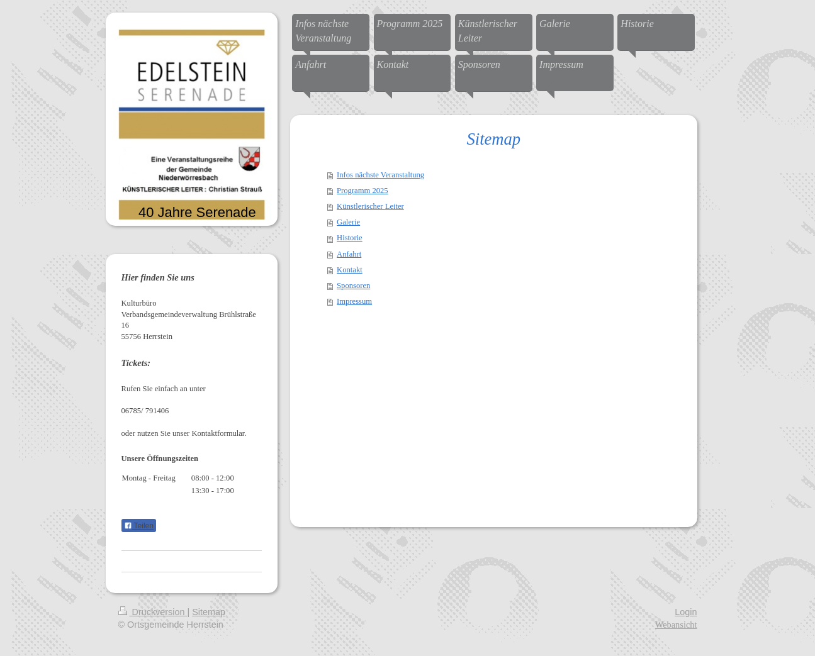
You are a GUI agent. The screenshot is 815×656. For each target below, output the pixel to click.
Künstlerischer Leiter (370, 206)
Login (686, 612)
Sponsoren (353, 285)
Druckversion (153, 612)
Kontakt (350, 269)
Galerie (348, 222)
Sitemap (208, 612)
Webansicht (676, 625)
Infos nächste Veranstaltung (380, 174)
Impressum (354, 301)
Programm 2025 (362, 190)
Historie (350, 237)
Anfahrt (349, 254)
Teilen (139, 525)
